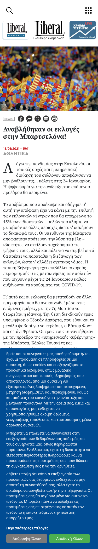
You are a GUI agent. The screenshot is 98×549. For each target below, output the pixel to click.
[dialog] (49, 448)
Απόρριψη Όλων (27, 538)
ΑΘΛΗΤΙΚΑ (15, 153)
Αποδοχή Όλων (69, 538)
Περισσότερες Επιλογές (27, 527)
